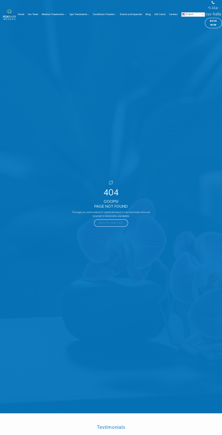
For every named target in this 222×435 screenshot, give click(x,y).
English (188, 14)
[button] (54, 14)
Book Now (213, 23)
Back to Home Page (111, 223)
